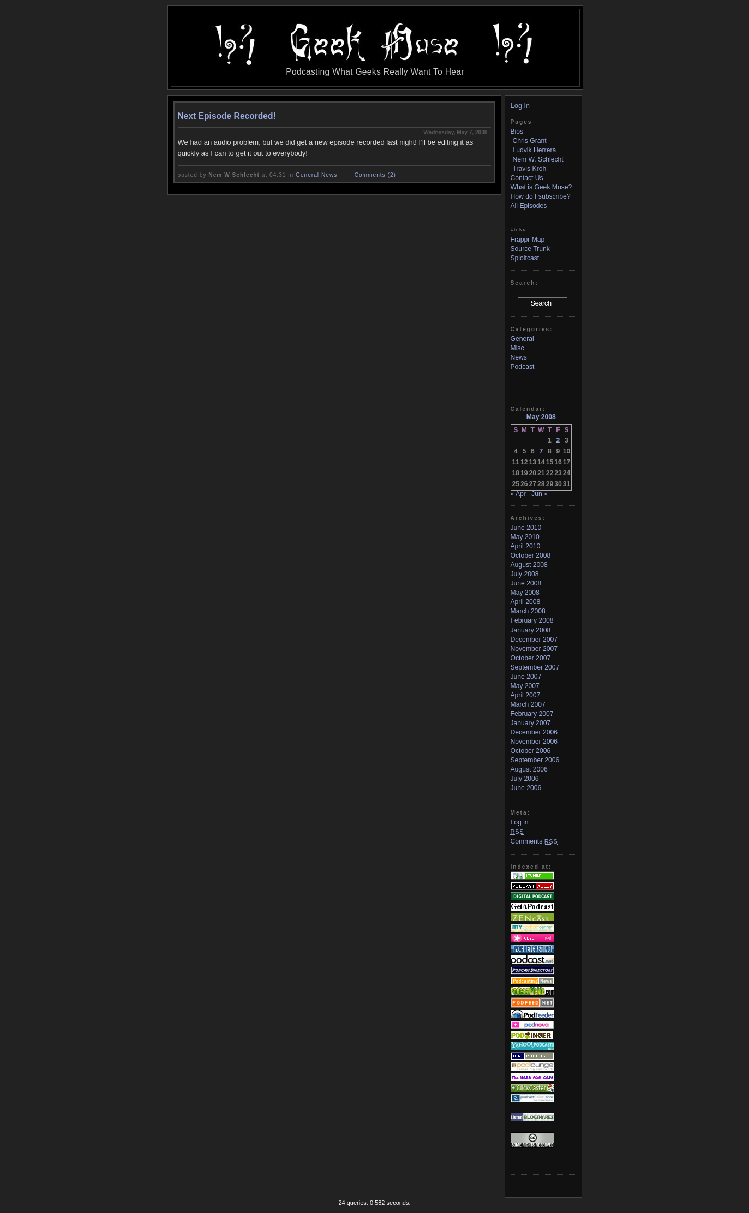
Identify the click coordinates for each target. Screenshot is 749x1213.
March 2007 (528, 704)
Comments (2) (375, 175)
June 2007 (526, 676)
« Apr (518, 494)
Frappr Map (528, 239)
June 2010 (526, 527)
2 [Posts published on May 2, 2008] (558, 440)
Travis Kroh (530, 168)
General (307, 175)
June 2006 (526, 788)
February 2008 (532, 620)
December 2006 (534, 732)
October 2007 (531, 658)
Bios (517, 131)
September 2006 (535, 760)
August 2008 (529, 565)
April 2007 (526, 695)
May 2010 (525, 537)
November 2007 (534, 649)
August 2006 (529, 769)
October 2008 (531, 555)
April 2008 (526, 602)
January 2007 (531, 723)
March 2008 (528, 611)
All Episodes (529, 206)
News (329, 175)
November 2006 (534, 741)
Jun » (539, 494)
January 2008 (531, 630)
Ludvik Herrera (534, 150)
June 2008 (526, 583)
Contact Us (527, 178)
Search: (524, 283)
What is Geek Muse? (541, 187)
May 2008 (525, 592)
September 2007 (535, 667)
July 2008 (525, 574)
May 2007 (525, 686)
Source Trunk (530, 249)
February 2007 (532, 714)
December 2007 (534, 639)
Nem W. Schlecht (538, 159)
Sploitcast (525, 258)
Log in (520, 105)
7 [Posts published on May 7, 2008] (541, 451)
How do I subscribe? (541, 196)
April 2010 (526, 546)
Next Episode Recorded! (227, 116)
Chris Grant (530, 141)
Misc (517, 348)
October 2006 (531, 751)
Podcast (523, 367)
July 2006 (525, 778)
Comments (534, 841)
